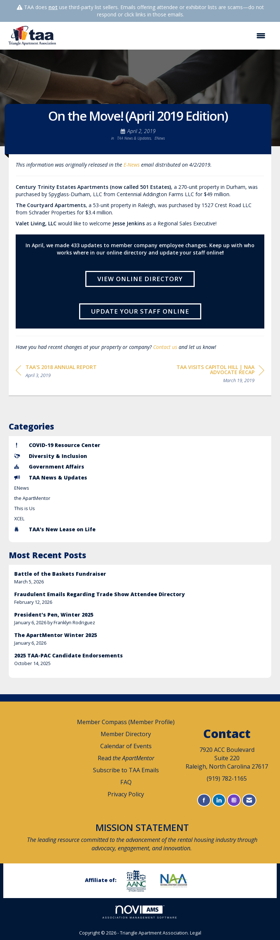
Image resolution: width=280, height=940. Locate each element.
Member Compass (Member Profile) (126, 722)
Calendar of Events (126, 746)
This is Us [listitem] (24, 508)
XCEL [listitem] (19, 519)
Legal (195, 933)
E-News (132, 164)
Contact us (165, 346)
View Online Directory (140, 279)
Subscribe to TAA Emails (126, 770)
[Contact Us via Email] (249, 800)
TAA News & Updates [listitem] (50, 477)
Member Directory (126, 734)
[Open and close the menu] (165, 35)
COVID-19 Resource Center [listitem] (57, 445)
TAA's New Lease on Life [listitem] (55, 529)
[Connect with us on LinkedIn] (219, 800)
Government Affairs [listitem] (49, 466)
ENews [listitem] (21, 488)
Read (126, 758)
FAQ (126, 782)
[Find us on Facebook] (204, 800)
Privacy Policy (126, 794)
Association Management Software (140, 912)
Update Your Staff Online (140, 311)
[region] (209, 375)
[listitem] (140, 577)
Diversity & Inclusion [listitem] (50, 455)
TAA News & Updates (134, 138)
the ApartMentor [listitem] (32, 498)
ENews (160, 138)
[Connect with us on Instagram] (234, 800)
